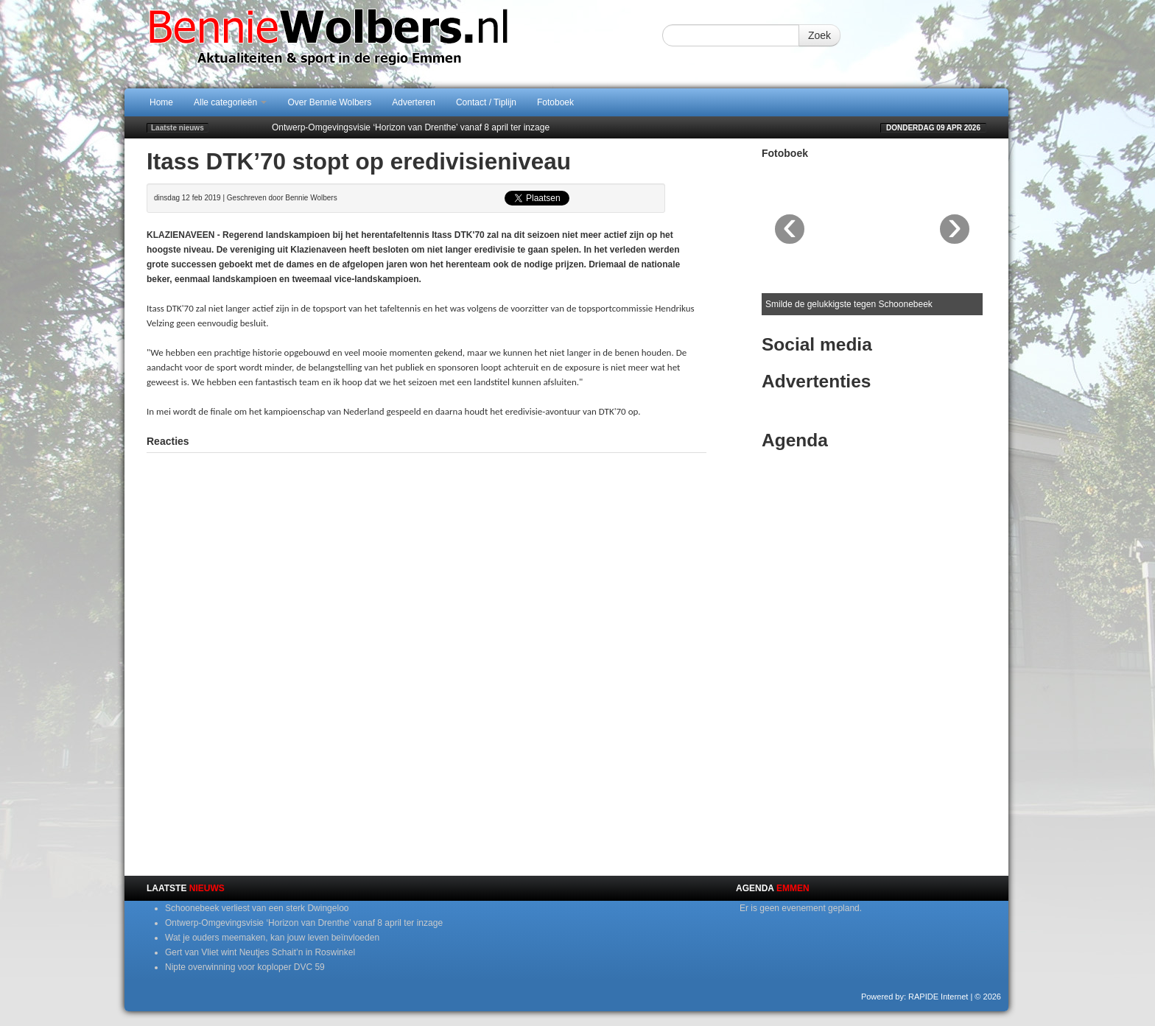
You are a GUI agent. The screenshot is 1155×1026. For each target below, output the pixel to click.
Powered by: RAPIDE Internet (915, 996)
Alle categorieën (230, 102)
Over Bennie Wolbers (329, 102)
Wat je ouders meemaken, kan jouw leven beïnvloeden (272, 937)
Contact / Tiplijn (486, 102)
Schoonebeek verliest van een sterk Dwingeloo (256, 908)
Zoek (819, 35)
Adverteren (413, 102)
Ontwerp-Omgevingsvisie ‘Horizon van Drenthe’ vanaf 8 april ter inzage (411, 127)
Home (161, 102)
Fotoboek (555, 102)
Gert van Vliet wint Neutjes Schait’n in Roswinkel (260, 952)
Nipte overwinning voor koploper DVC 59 (245, 967)
